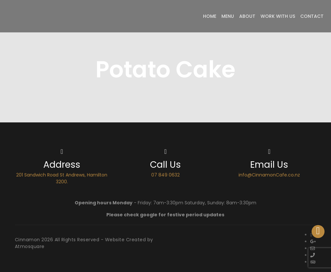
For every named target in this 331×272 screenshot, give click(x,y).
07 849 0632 (165, 175)
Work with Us (278, 16)
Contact (312, 16)
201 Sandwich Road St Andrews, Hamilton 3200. (61, 178)
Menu (227, 16)
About (247, 16)
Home (209, 16)
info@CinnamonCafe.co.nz (269, 175)
